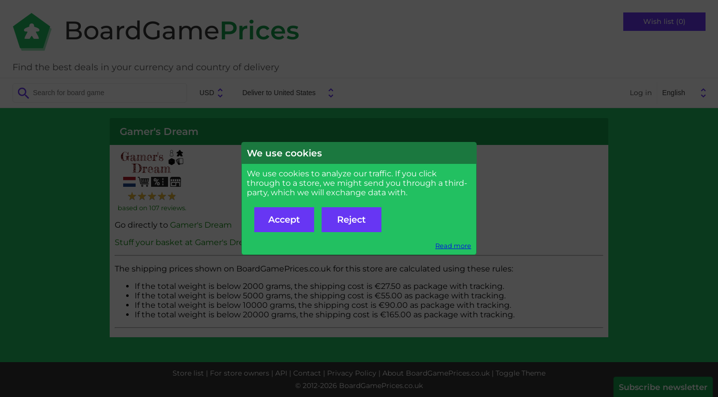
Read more (453, 246)
